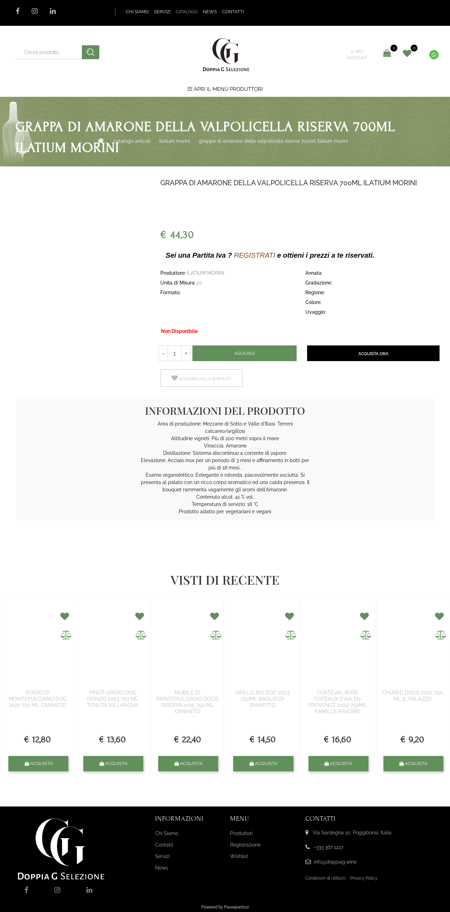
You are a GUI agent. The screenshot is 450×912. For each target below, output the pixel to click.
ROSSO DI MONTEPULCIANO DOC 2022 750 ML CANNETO (38, 698)
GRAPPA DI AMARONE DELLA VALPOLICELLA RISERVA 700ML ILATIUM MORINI (273, 141)
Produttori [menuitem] (241, 833)
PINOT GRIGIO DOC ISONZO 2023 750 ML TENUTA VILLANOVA (112, 698)
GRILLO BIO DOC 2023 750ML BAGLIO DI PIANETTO (262, 698)
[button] (90, 52)
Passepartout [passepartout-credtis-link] (236, 907)
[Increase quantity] (186, 353)
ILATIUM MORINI (174, 141)
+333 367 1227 (328, 847)
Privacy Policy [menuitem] (363, 878)
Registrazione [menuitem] (245, 845)
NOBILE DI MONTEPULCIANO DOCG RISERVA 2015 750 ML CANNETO (187, 702)
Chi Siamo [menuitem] (166, 833)
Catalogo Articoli (131, 141)
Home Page (100, 141)
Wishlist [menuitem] (239, 856)
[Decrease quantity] (163, 353)
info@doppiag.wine (335, 862)
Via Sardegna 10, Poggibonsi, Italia (352, 832)
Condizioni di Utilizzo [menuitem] (325, 878)
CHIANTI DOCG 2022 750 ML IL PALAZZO (412, 695)
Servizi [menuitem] (162, 856)
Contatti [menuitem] (164, 845)
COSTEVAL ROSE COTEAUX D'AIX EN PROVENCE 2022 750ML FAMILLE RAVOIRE (337, 702)
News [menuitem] (161, 868)
